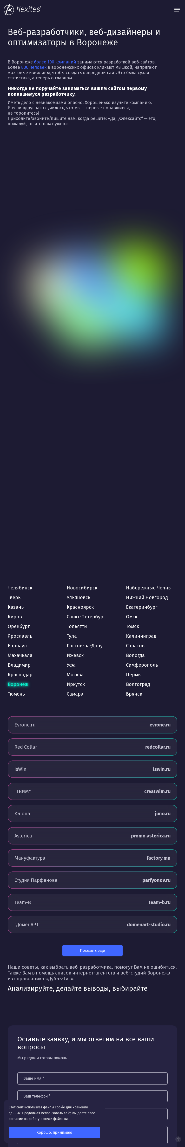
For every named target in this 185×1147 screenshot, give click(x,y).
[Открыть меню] (177, 10)
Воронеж (18, 684)
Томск (132, 626)
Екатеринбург (142, 607)
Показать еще (92, 950)
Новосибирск (82, 588)
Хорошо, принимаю (54, 1132)
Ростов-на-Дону (85, 646)
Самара (75, 694)
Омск (131, 617)
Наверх (178, 1139)
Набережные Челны (149, 588)
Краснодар (20, 674)
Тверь (14, 597)
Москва (75, 674)
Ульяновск (78, 597)
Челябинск (20, 588)
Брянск (134, 694)
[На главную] (22, 9)
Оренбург (19, 626)
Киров (15, 617)
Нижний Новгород (147, 597)
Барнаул (17, 646)
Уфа (71, 665)
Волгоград (138, 684)
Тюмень (16, 694)
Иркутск (76, 684)
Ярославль (20, 636)
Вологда (135, 655)
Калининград (141, 636)
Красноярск (80, 607)
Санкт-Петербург (86, 617)
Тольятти (77, 626)
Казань (16, 607)
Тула (72, 636)
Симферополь (142, 665)
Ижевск (75, 655)
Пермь (133, 674)
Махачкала (20, 655)
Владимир (19, 665)
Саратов (135, 646)
